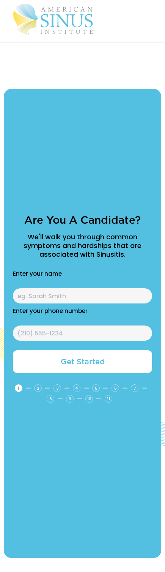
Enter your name (37, 274)
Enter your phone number (50, 311)
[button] (153, 19)
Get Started (83, 362)
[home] (72, 19)
